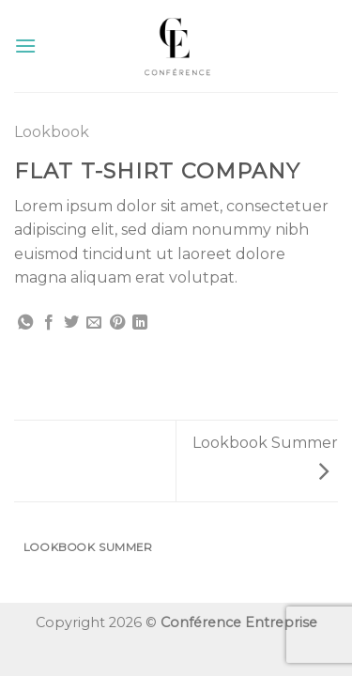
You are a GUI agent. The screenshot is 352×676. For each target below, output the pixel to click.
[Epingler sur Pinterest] (117, 323)
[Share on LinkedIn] (139, 323)
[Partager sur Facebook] (48, 323)
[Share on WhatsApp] (25, 323)
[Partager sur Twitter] (71, 323)
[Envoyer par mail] (93, 323)
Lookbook (51, 132)
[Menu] (25, 46)
